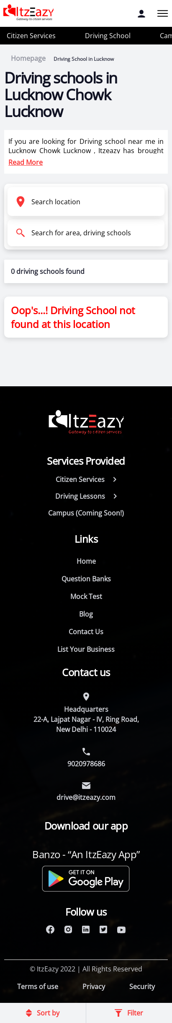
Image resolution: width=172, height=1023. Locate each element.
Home (86, 561)
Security (142, 986)
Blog (86, 614)
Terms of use (37, 986)
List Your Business (86, 649)
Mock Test (86, 596)
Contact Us (86, 631)
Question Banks (86, 578)
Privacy (93, 986)
